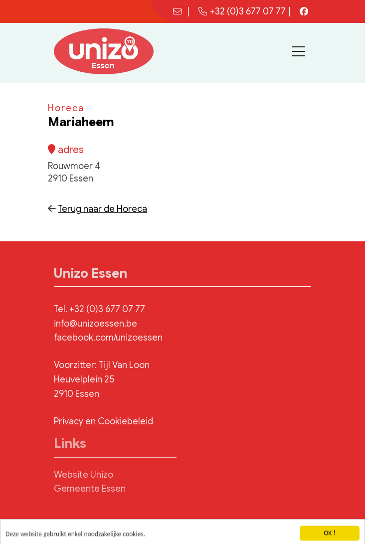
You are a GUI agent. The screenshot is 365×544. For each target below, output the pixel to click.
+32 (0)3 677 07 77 (242, 11)
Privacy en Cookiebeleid (103, 421)
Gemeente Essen (90, 488)
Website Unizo (83, 474)
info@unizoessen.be (95, 323)
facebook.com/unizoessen (108, 337)
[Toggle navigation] (298, 51)
